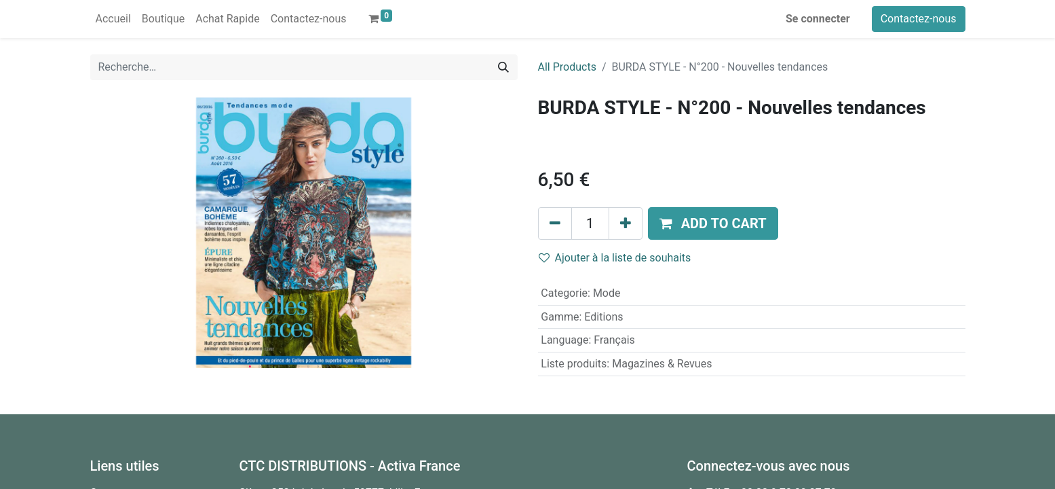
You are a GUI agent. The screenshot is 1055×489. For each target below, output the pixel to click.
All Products (567, 66)
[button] (713, 223)
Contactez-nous (919, 18)
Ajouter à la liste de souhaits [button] (615, 257)
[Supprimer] (555, 223)
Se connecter (818, 18)
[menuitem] (113, 19)
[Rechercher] (503, 67)
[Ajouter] (625, 223)
